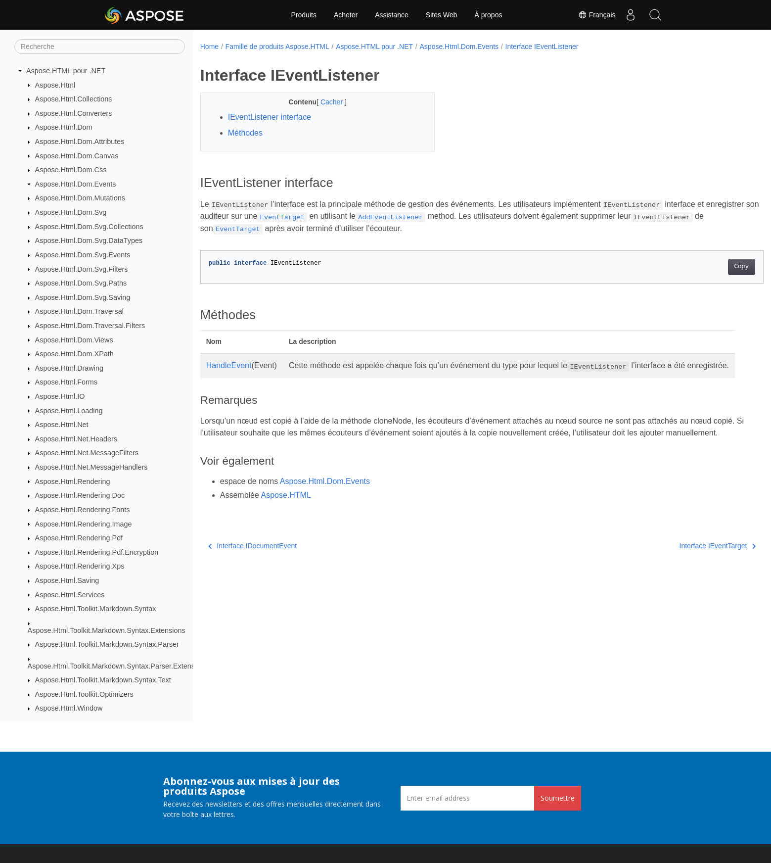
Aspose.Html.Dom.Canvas (77, 156)
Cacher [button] (325, 102)
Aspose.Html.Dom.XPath (74, 354)
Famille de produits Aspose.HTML (277, 46)
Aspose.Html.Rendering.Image (83, 524)
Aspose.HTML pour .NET (65, 71)
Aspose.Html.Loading (69, 411)
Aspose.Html (55, 85)
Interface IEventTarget (678, 570)
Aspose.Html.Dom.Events (75, 184)
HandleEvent (229, 365)
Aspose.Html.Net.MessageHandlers (91, 467)
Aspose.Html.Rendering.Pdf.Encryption (97, 552)
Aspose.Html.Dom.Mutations (80, 198)
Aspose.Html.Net (62, 425)
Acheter (346, 15)
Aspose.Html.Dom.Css (71, 170)
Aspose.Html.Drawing (69, 368)
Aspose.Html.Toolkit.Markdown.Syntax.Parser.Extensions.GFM (127, 666)
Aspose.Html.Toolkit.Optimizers (84, 694)
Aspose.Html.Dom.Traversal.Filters (90, 326)
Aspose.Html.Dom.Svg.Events (83, 255)
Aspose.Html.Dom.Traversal (79, 311)
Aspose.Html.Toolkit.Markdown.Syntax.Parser (107, 644)
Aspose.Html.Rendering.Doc (80, 495)
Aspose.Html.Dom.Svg (71, 212)
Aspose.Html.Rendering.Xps (80, 566)
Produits (304, 15)
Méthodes (245, 133)
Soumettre (558, 798)
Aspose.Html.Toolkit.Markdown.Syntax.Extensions (106, 630)
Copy (702, 266)
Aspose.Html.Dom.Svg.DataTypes (89, 240)
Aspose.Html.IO (60, 396)
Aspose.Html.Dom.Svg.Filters (81, 269)
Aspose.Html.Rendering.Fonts (82, 510)
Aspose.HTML (286, 519)
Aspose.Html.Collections (73, 99)
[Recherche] (99, 46)
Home (209, 46)
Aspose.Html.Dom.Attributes (80, 141)
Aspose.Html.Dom (63, 127)
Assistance (391, 15)
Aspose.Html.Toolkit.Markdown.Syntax (95, 609)
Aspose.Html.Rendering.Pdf (79, 538)
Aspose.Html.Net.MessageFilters (87, 453)
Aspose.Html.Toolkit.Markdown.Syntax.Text (103, 680)
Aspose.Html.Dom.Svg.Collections (89, 227)
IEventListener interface (269, 117)
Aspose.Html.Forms (66, 382)
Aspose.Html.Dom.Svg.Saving (83, 297)
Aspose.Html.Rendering (72, 481)
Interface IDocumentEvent (252, 570)
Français (597, 14)
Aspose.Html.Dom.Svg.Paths (81, 283)
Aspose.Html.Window (69, 708)
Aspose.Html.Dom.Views (74, 340)
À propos (488, 15)
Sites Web (441, 15)
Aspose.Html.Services (70, 595)
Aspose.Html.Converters (73, 113)
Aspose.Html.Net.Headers (76, 439)
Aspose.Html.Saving (67, 580)
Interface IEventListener (542, 46)
